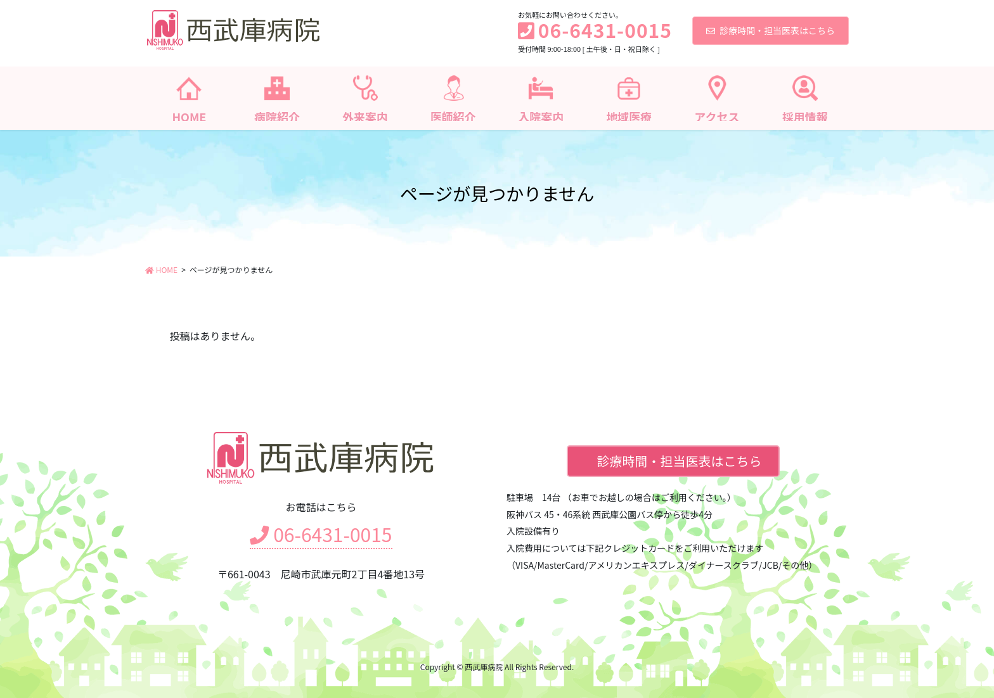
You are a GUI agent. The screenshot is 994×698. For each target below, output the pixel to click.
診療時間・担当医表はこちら (770, 30)
